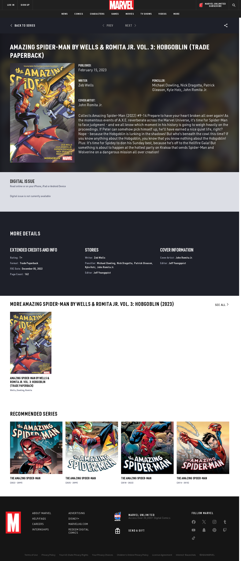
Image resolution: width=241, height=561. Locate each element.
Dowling (20, 386)
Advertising (77, 510)
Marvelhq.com (78, 521)
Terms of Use (31, 552)
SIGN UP (25, 4)
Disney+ (74, 515)
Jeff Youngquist (102, 268)
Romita (28, 386)
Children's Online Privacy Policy (132, 552)
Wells (13, 386)
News (64, 13)
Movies (130, 13)
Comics (78, 13)
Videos (162, 13)
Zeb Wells (86, 89)
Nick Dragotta (191, 89)
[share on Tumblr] (225, 520)
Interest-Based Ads (186, 552)
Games (115, 13)
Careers (38, 521)
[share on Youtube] (193, 528)
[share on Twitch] (225, 528)
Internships (40, 526)
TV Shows (146, 13)
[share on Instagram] (214, 520)
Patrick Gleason (143, 259)
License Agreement (162, 552)
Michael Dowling (165, 89)
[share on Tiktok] (193, 536)
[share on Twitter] (204, 520)
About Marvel (41, 510)
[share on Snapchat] (204, 528)
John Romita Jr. (195, 94)
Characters (97, 13)
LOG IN (10, 4)
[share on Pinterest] (214, 528)
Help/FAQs (39, 515)
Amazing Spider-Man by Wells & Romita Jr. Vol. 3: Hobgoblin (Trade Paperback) (29, 378)
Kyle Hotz (174, 94)
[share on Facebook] (194, 520)
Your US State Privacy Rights (73, 552)
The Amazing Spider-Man (25, 474)
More (176, 13)
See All (222, 301)
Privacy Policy (48, 552)
